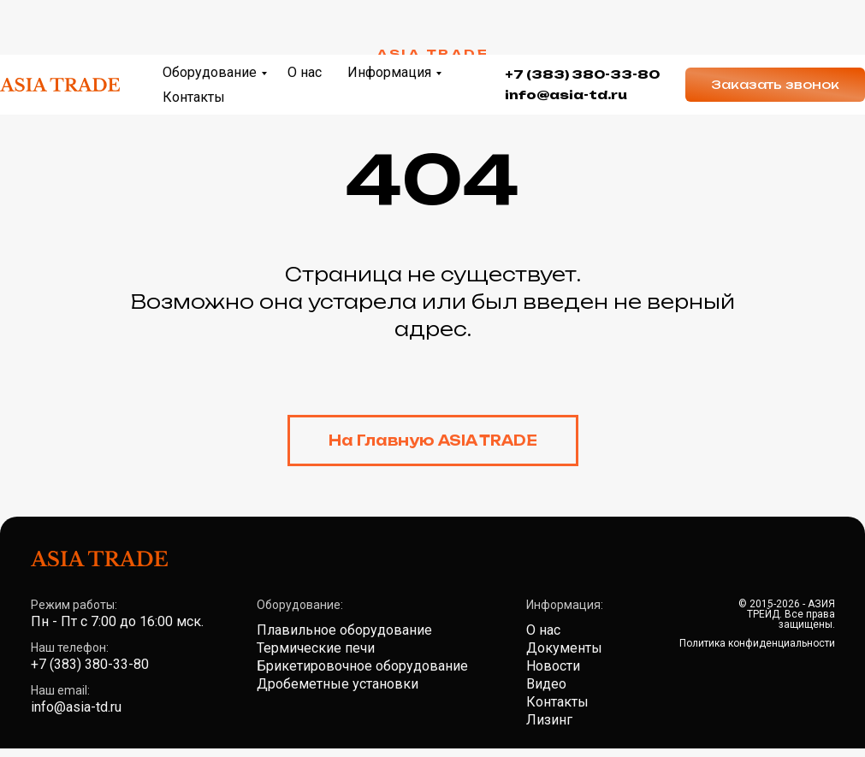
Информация (389, 17)
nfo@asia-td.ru (568, 40)
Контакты (194, 42)
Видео (546, 684)
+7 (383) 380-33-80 (582, 19)
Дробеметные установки (337, 684)
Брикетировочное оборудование (362, 666)
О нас (304, 17)
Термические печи (316, 648)
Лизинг (549, 720)
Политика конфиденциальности (757, 643)
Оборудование (210, 17)
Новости (553, 666)
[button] (775, 30)
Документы (564, 648)
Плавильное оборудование (344, 630)
